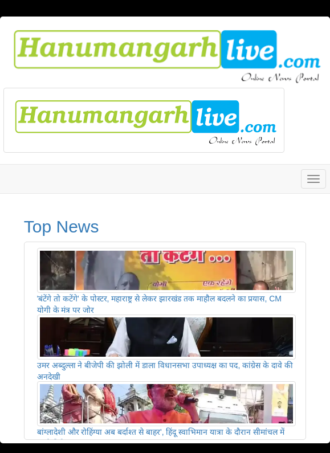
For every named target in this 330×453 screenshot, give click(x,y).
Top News (61, 226)
